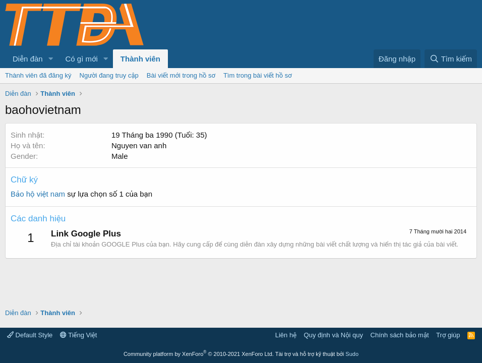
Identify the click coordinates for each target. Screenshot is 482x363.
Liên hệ (285, 335)
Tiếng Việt (78, 335)
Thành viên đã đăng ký (38, 75)
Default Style (29, 335)
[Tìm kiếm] (451, 58)
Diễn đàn (28, 58)
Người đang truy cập (109, 75)
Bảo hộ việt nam (38, 194)
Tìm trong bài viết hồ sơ (257, 75)
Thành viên (140, 58)
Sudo (351, 354)
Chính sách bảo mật (400, 335)
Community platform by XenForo (199, 354)
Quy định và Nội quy (334, 335)
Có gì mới (82, 58)
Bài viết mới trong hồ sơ (181, 75)
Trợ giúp (448, 335)
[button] (51, 58)
